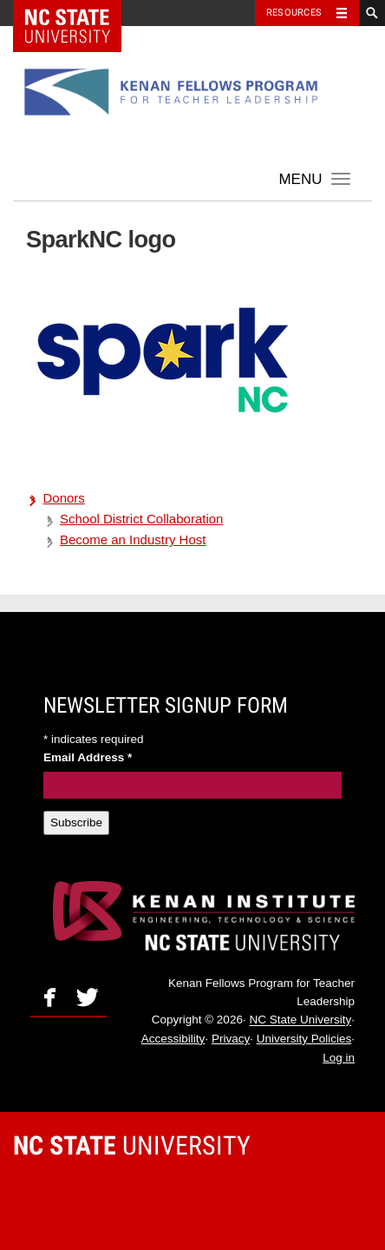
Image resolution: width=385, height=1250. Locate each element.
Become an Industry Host (133, 539)
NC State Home (78, 13)
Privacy (231, 1038)
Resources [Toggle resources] (294, 12)
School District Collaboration (141, 518)
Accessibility (173, 1038)
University (132, 1145)
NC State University (300, 1020)
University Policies (304, 1038)
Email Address (87, 757)
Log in (339, 1057)
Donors (64, 497)
